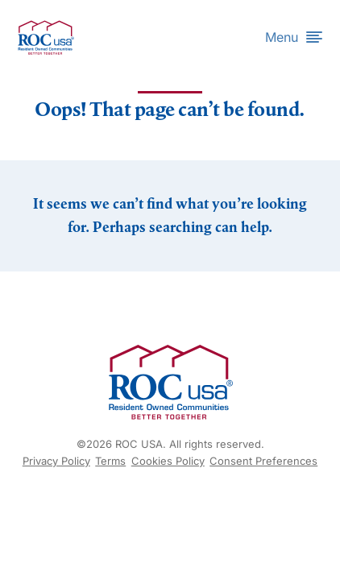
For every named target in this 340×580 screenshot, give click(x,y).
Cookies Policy (168, 460)
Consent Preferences (263, 460)
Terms (110, 460)
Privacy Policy (56, 460)
